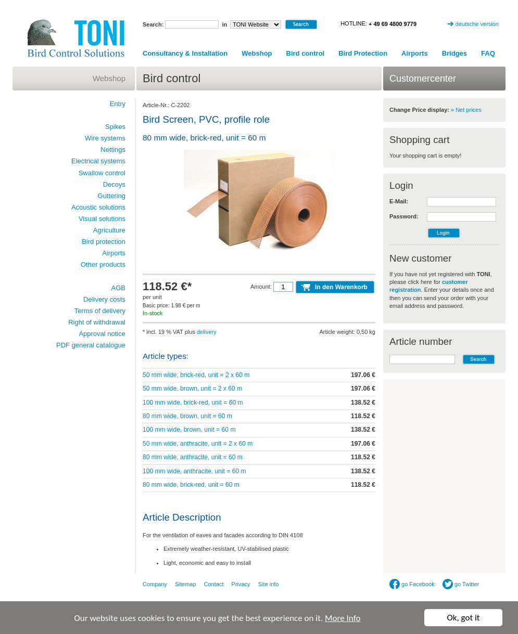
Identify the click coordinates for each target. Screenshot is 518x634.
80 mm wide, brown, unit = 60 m (187, 416)
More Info (342, 618)
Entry (117, 104)
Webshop (257, 53)
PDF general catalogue (90, 345)
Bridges (454, 53)
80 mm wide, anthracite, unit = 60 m (193, 457)
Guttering (111, 196)
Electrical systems (98, 161)
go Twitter (461, 584)
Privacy (241, 584)
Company (155, 584)
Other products (103, 264)
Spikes (115, 127)
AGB (118, 288)
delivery (207, 332)
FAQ (488, 53)
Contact (214, 584)
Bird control (305, 53)
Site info (268, 584)
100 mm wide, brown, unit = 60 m (189, 429)
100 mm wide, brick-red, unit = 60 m (193, 402)
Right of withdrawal (96, 322)
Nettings (112, 149)
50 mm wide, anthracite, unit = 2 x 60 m (197, 443)
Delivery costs (104, 299)
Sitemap (185, 584)
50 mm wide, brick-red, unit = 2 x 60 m (196, 375)
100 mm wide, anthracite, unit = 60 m (194, 471)
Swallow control (102, 173)
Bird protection (103, 241)
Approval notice (102, 334)
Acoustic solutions (98, 207)
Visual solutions (102, 219)
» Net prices (466, 110)
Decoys (114, 184)
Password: (404, 216)
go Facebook (412, 584)
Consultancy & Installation (185, 53)
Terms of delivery (99, 311)
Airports (414, 53)
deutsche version (477, 24)
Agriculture (109, 230)
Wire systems (105, 138)
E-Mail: (398, 201)
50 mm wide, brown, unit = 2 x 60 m (192, 388)
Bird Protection (362, 53)
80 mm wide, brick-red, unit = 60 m (191, 484)
